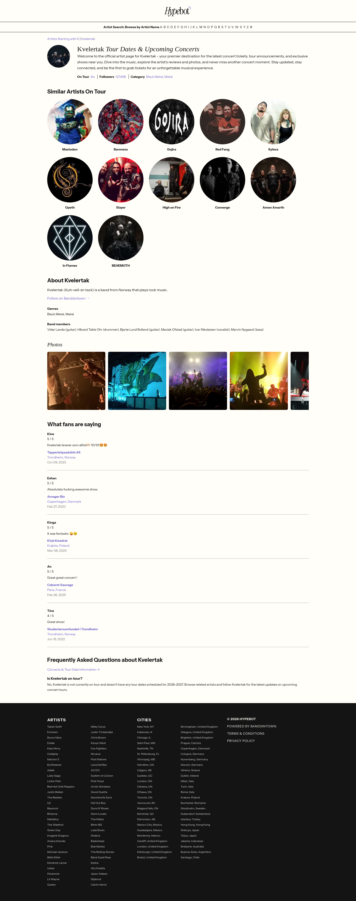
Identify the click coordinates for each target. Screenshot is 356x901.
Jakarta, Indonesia (192, 841)
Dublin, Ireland (190, 775)
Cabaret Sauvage (60, 585)
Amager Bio (56, 497)
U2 (49, 803)
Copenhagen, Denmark (64, 502)
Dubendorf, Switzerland (195, 813)
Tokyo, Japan (189, 835)
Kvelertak (88, 39)
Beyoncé (52, 808)
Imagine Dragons (58, 835)
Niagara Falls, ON (147, 808)
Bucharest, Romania (193, 803)
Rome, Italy (187, 792)
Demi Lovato (98, 813)
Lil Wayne (53, 879)
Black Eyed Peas (101, 857)
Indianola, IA (144, 732)
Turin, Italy (187, 786)
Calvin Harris (98, 884)
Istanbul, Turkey (190, 819)
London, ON (144, 781)
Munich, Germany (192, 764)
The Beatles (54, 797)
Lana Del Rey (99, 764)
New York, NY (145, 726)
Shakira (95, 835)
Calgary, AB (144, 770)
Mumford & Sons (101, 797)
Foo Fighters (98, 748)
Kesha (95, 862)
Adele (50, 770)
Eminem (52, 732)
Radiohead (97, 841)
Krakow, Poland (190, 797)
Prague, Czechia (191, 743)
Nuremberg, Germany (194, 759)
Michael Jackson (57, 852)
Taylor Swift (54, 726)
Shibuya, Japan (190, 830)
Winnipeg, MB (146, 759)
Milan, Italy (187, 781)
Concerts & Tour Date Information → (73, 669)
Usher (51, 868)
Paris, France (56, 590)
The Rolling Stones (102, 852)
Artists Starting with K (63, 39)
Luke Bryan (98, 830)
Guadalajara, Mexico (149, 830)
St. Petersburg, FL (148, 754)
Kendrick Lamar (57, 862)
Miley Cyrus (98, 726)
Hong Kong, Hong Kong (195, 824)
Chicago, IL (144, 737)
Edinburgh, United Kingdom (154, 852)
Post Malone (98, 759)
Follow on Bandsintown (68, 298)
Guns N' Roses (100, 808)
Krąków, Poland (58, 546)
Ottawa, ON (144, 792)
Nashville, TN (145, 748)
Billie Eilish (53, 857)
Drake (51, 743)
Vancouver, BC (146, 803)
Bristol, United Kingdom (152, 857)
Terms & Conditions (246, 733)
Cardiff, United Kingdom (152, 841)
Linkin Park (54, 781)
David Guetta (99, 792)
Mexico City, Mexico (149, 824)
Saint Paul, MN (146, 743)
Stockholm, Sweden (193, 808)
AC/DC (95, 770)
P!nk (50, 846)
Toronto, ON (144, 797)
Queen (51, 884)
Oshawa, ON (144, 786)
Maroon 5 (53, 759)
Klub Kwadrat (57, 541)
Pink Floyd (97, 781)
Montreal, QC (145, 813)
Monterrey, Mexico (148, 835)
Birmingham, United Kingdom (199, 726)
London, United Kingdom (152, 846)
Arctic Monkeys (100, 786)
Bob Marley (98, 846)
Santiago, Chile (190, 857)
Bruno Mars (54, 737)
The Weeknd (55, 824)
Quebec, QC (144, 775)
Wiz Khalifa (98, 868)
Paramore (53, 873)
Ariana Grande (56, 841)
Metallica (53, 819)
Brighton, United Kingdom (197, 737)
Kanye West (98, 743)
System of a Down (102, 775)
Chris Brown (98, 737)
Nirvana (95, 754)
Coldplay (52, 754)
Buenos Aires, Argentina (196, 852)
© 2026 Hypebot (241, 719)
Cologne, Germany (192, 754)
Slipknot (96, 879)
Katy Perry (53, 748)
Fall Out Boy (98, 803)
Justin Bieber (55, 792)
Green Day (53, 830)
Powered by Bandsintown (251, 726)
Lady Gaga (53, 775)
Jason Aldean (99, 873)
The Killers (97, 819)
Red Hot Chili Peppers (60, 786)
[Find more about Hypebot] (178, 11)
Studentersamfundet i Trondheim (72, 629)
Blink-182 (96, 824)
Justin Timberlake (102, 732)
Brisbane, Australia (192, 846)
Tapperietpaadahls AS (63, 452)
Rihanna (52, 813)
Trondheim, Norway (61, 457)
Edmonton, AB (146, 819)
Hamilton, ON (145, 764)
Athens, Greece (190, 770)
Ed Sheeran (54, 764)
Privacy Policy (241, 741)
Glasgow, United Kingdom (197, 732)
